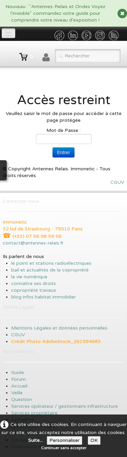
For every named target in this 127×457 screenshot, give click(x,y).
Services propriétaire (34, 413)
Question (21, 399)
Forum (18, 379)
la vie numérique (29, 277)
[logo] (5, 53)
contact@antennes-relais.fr (33, 243)
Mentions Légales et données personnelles (59, 328)
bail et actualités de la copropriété (50, 270)
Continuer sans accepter (63, 448)
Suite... (35, 440)
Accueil (20, 386)
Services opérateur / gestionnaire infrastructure (64, 406)
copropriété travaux (33, 290)
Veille (17, 393)
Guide (17, 372)
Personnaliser (64, 440)
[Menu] (8, 33)
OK (94, 440)
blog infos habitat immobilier (43, 297)
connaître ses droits (33, 283)
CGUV (117, 182)
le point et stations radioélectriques (51, 263)
